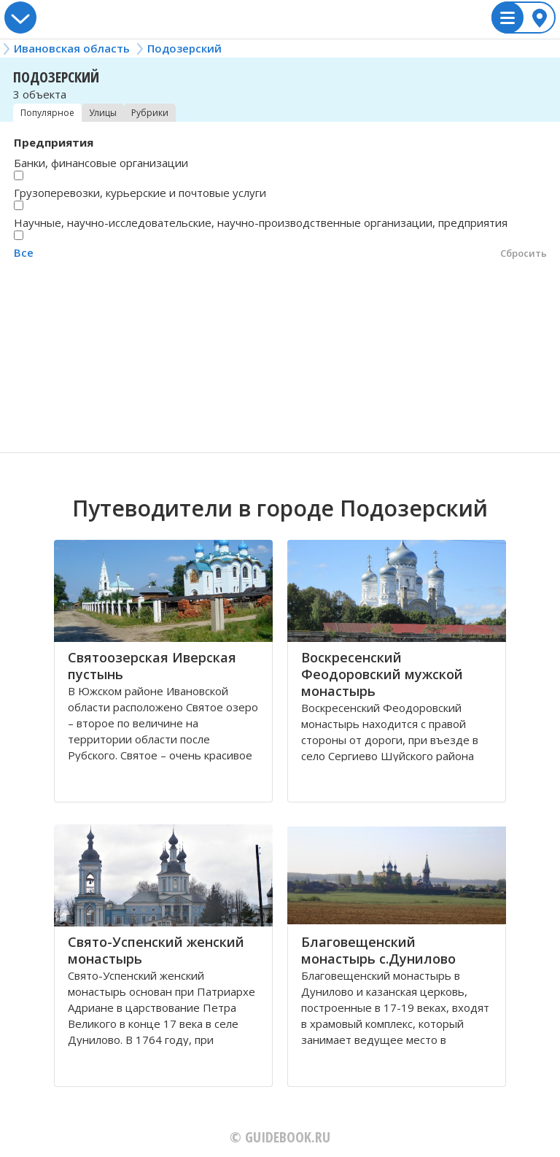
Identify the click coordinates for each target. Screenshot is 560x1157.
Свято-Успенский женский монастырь (156, 950)
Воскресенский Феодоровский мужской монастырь (382, 674)
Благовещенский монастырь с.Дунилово (378, 950)
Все (24, 252)
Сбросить (523, 253)
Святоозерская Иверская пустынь (152, 666)
